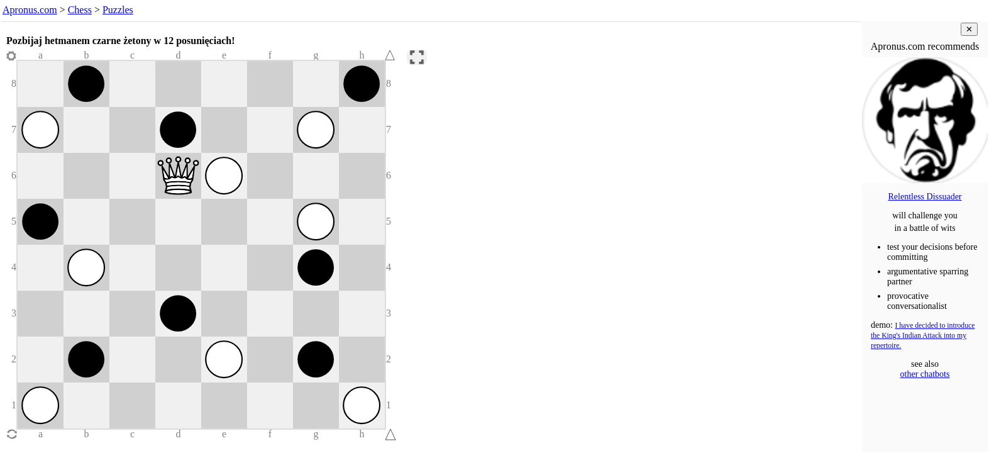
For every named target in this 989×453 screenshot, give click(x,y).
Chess (80, 9)
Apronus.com (30, 9)
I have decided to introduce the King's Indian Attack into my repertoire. (923, 336)
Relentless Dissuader (924, 196)
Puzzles (117, 9)
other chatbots (925, 374)
